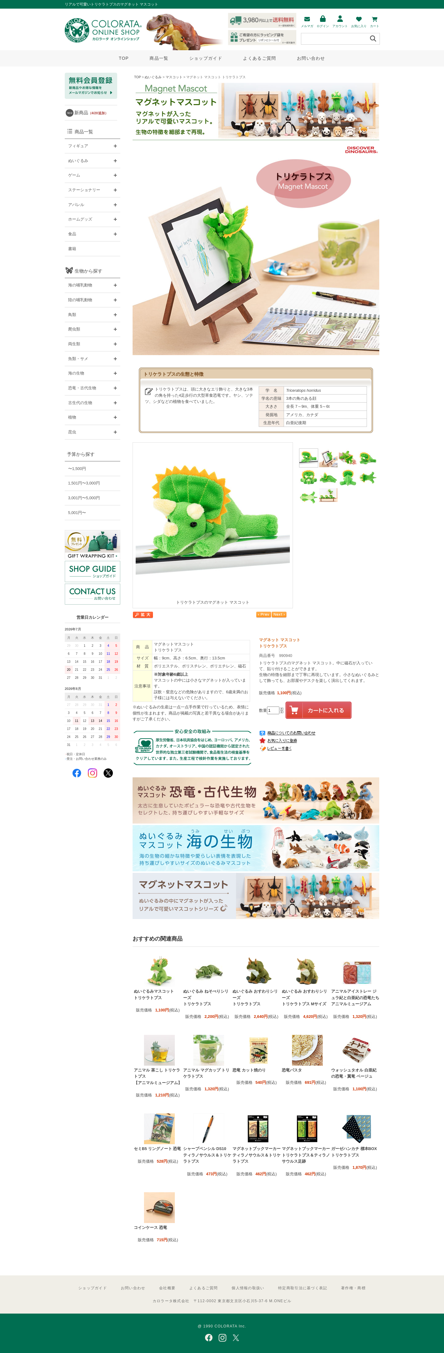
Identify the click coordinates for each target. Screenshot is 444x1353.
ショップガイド (205, 58)
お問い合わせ (311, 58)
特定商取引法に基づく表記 (302, 1288)
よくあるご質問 (259, 58)
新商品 (91, 112)
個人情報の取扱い (248, 1288)
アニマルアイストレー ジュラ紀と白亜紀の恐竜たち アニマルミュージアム (355, 997)
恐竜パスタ (292, 1070)
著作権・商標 (353, 1288)
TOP (124, 58)
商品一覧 (159, 58)
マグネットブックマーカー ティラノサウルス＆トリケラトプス (256, 1155)
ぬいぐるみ (153, 77)
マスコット (174, 77)
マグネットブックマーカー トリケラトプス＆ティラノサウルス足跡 (306, 1155)
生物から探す (88, 270)
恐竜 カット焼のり (249, 1070)
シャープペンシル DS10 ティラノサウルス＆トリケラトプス (207, 1155)
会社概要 (167, 1288)
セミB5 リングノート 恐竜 (157, 1148)
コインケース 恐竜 (150, 1227)
